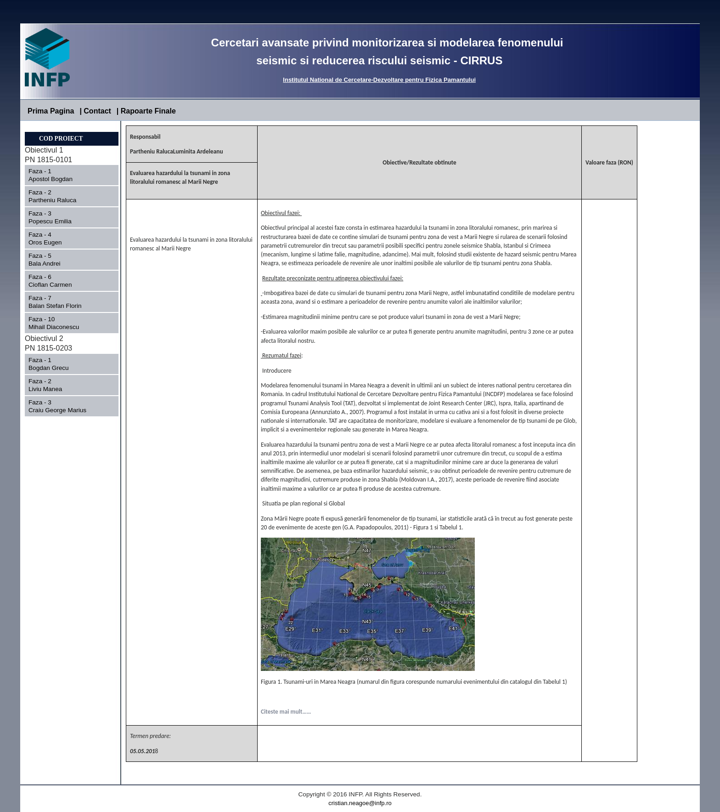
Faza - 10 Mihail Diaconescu (68, 323)
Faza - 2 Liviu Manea (69, 385)
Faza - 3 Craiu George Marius (69, 406)
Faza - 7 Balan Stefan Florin (66, 302)
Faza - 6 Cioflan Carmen (64, 280)
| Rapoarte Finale (146, 111)
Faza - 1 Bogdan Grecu (72, 364)
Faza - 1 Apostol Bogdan (63, 175)
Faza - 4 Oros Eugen (65, 238)
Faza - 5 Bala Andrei (66, 259)
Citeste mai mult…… (286, 711)
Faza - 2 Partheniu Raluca (60, 196)
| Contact (95, 111)
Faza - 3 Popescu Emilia (64, 217)
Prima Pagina (51, 111)
